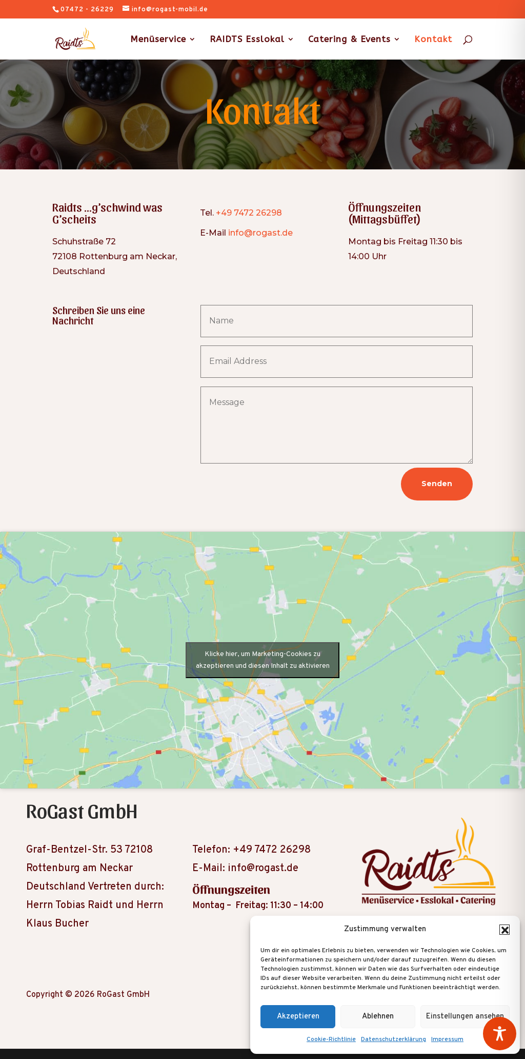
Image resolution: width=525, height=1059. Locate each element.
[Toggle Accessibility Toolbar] (499, 1033)
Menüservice (158, 39)
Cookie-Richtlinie (331, 1039)
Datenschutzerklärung (393, 1039)
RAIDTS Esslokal (247, 39)
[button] (504, 930)
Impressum (447, 1039)
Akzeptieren (298, 1017)
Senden (436, 483)
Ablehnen (378, 1017)
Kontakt (433, 39)
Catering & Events (349, 39)
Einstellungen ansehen (465, 1017)
